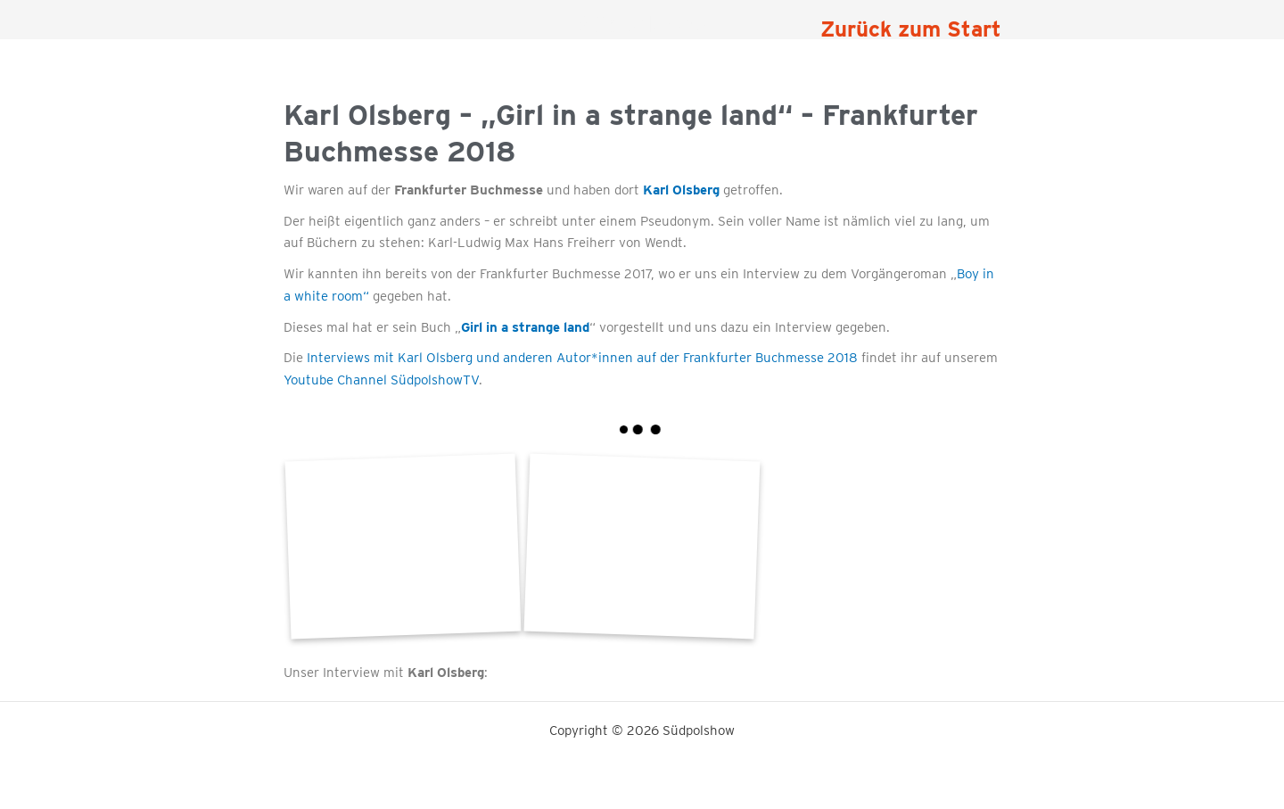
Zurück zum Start (910, 29)
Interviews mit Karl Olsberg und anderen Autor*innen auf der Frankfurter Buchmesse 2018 (582, 358)
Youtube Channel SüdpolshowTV (381, 380)
